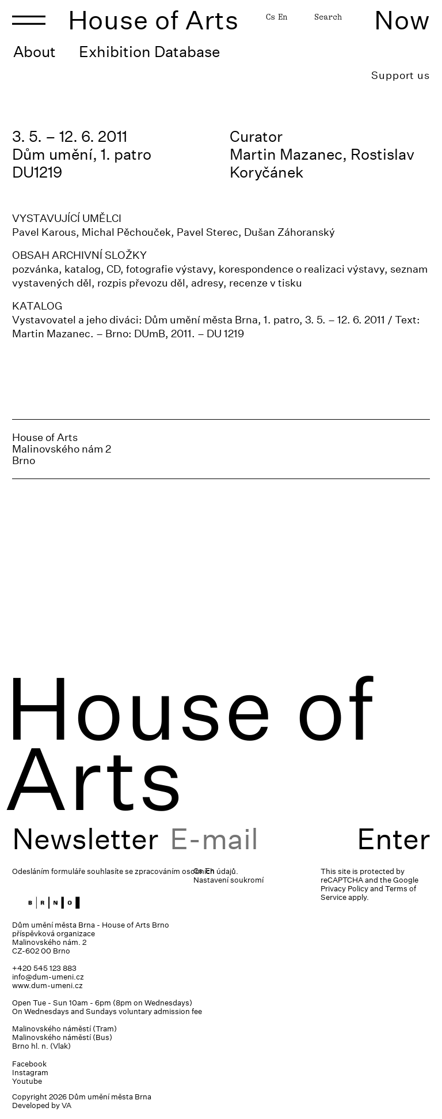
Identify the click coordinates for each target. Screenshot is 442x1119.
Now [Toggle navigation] (402, 20)
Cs (270, 16)
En (282, 16)
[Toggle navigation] (28, 20)
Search (328, 16)
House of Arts (153, 20)
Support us (400, 75)
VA (66, 1105)
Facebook (29, 1064)
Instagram (30, 1072)
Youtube (27, 1081)
